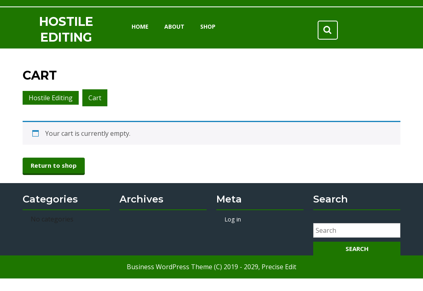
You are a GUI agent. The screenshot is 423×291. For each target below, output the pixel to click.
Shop (208, 26)
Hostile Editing (51, 97)
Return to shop (54, 165)
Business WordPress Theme (169, 266)
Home (140, 26)
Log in (232, 219)
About (174, 26)
